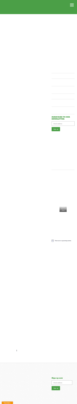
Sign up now (57, 378)
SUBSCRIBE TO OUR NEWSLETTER (61, 118)
